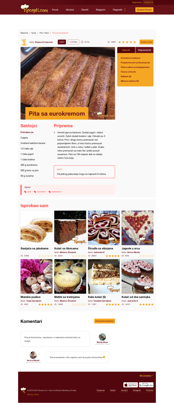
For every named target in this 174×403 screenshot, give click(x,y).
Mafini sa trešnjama (70, 282)
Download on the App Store (130, 385)
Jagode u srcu (137, 234)
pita (29, 192)
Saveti (84, 9)
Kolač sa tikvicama (70, 234)
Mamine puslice (36, 282)
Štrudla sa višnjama (104, 234)
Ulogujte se (148, 2)
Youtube (124, 391)
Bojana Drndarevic (44, 42)
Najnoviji (126, 50)
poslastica (56, 192)
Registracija (137, 2)
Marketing (65, 391)
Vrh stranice (145, 376)
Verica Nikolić (33, 360)
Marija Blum (102, 342)
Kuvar (55, 9)
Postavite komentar (104, 321)
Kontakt (73, 391)
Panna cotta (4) (128, 72)
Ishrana (70, 9)
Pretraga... (129, 9)
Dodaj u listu (146, 42)
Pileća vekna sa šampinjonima (135, 67)
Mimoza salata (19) (130, 81)
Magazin (100, 9)
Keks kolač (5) (104, 282)
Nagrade (117, 9)
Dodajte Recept (144, 9)
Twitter (113, 391)
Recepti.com (34, 8)
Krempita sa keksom (130, 58)
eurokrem (41, 192)
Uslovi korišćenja (54, 391)
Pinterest (149, 391)
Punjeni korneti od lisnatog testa (135, 62)
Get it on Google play (146, 385)
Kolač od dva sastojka (137, 282)
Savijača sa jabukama (36, 234)
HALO (36, 395)
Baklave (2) (126, 76)
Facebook (101, 391)
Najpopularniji (144, 50)
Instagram (137, 391)
